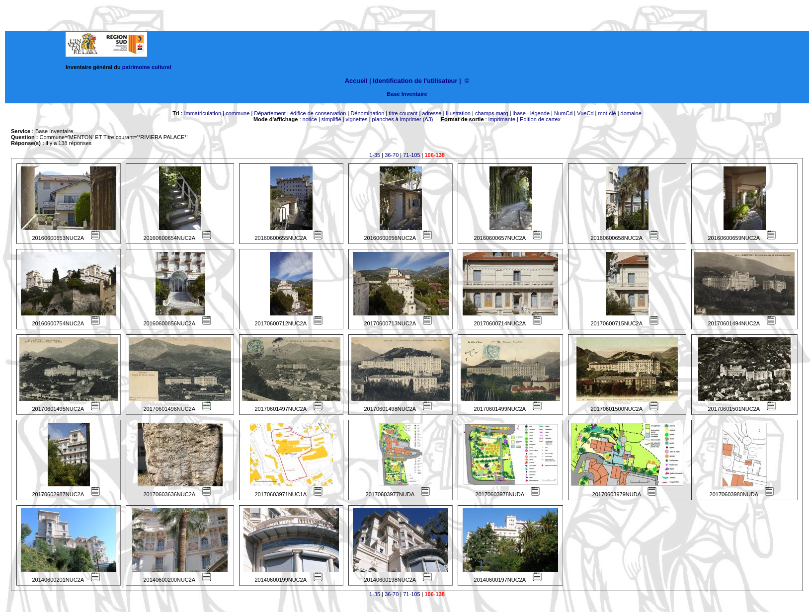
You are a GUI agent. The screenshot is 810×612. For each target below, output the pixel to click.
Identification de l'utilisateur (415, 80)
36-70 (392, 155)
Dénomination (367, 113)
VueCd (585, 113)
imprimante (501, 119)
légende (540, 113)
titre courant (403, 113)
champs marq (491, 113)
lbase (519, 113)
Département (270, 113)
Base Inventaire (407, 94)
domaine (631, 113)
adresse (431, 113)
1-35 (374, 155)
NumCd (563, 113)
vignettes (357, 119)
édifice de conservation (318, 113)
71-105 (411, 155)
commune (237, 113)
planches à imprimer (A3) (402, 119)
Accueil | (358, 80)
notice (310, 119)
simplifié (331, 119)
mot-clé (607, 113)
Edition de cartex (540, 119)
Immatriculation (202, 113)
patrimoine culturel (146, 67)
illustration (458, 113)
